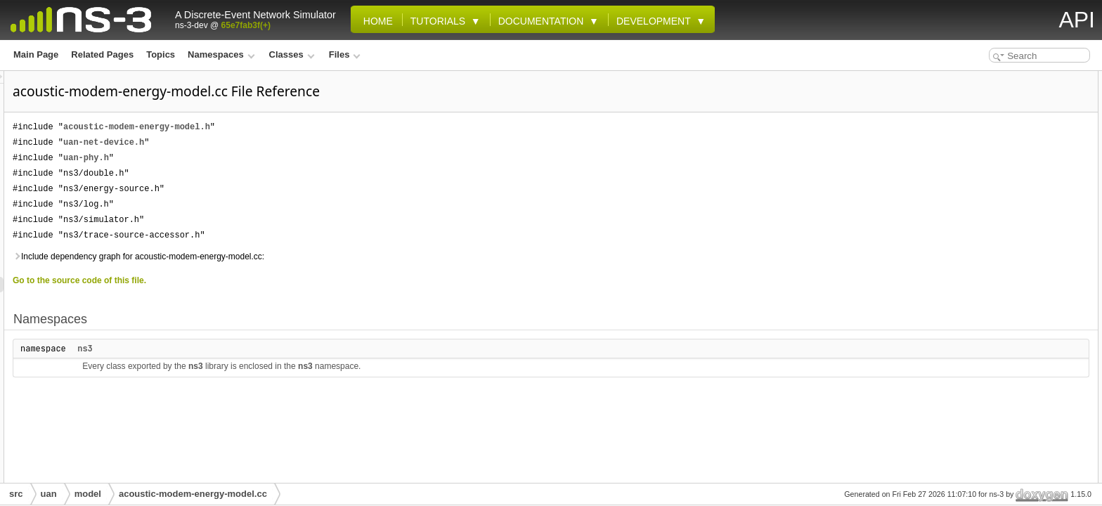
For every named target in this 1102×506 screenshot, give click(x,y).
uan (49, 493)
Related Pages (102, 54)
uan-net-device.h (279, 142)
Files (345, 54)
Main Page (35, 54)
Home (375, 21)
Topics (160, 54)
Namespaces (221, 54)
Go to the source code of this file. (255, 280)
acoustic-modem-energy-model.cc (193, 493)
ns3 (260, 348)
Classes (292, 54)
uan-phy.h (262, 158)
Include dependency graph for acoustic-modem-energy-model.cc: (314, 256)
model (87, 493)
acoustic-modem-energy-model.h (312, 127)
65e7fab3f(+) (246, 25)
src (16, 493)
